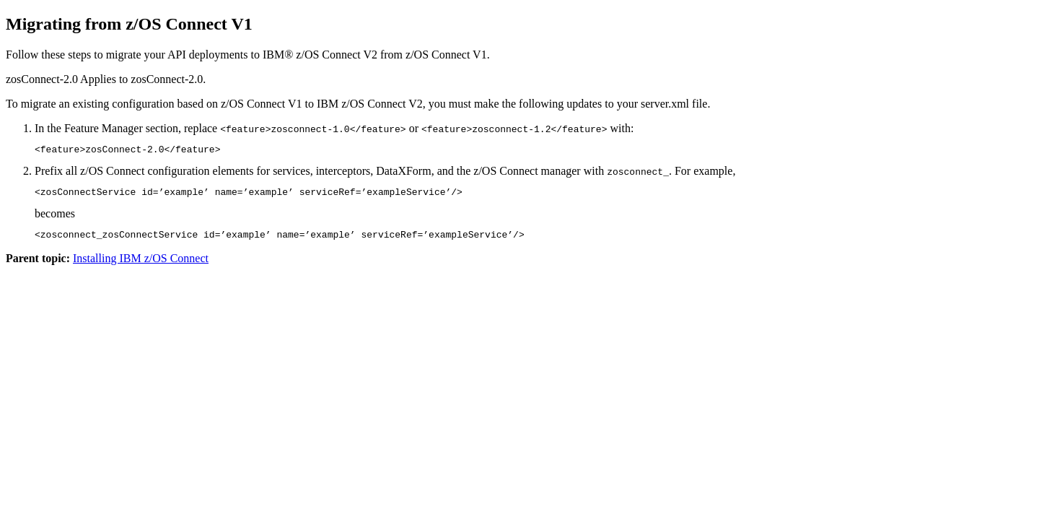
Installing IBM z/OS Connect (141, 265)
